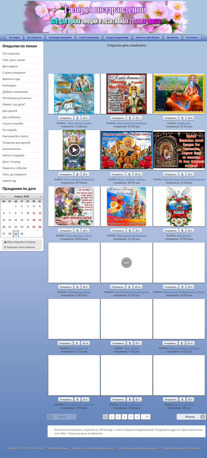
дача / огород (11, 161)
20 (3, 226)
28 (9, 233)
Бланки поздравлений (117, 37)
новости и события (15, 168)
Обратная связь (58, 448)
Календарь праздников (60, 37)
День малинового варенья (184, 348)
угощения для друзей (16, 142)
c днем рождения (14, 72)
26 (39, 226)
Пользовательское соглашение (181, 448)
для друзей (10, 111)
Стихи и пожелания (89, 37)
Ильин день (184, 123)
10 (27, 213)
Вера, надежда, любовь (131, 179)
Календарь (9, 85)
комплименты (12, 149)
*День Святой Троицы (79, 123)
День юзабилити (184, 404)
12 (39, 213)
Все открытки (34, 37)
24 (27, 226)
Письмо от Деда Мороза (147, 37)
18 (34, 220)
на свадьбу (10, 130)
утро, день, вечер (14, 60)
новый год (9, 181)
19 (39, 220)
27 (3, 233)
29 (15, 234)
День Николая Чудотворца (131, 123)
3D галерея (14, 37)
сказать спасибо (13, 123)
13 (3, 220)
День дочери (131, 348)
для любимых (11, 117)
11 (34, 213)
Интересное (172, 37)
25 (34, 226)
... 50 (145, 416)
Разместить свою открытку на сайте (93, 448)
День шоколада (79, 348)
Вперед (190, 417)
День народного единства (131, 235)
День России (184, 235)
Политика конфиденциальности (139, 448)
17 (27, 220)
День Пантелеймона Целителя (131, 292)
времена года (11, 79)
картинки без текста (15, 136)
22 (15, 226)
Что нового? (192, 37)
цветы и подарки (13, 155)
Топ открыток (11, 53)
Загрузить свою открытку (19, 247)
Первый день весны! (79, 292)
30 (21, 233)
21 (9, 226)
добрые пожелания (15, 92)
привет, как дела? (14, 104)
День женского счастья (79, 235)
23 (21, 226)
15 (15, 220)
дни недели (10, 66)
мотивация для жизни (17, 98)
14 (9, 220)
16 (21, 220)
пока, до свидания (14, 174)
